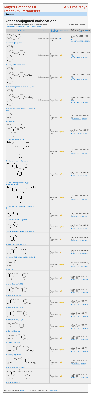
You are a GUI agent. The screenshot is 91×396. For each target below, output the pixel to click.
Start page (10, 14)
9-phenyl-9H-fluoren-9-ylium (15, 65)
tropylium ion (10, 121)
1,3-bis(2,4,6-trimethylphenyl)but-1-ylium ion (21, 257)
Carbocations (36, 27)
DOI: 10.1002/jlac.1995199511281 (80, 40)
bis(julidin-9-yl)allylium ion (15, 382)
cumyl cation (10, 269)
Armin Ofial (22, 390)
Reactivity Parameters (54, 31)
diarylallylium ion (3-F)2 (14, 295)
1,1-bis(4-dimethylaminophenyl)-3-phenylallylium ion (18, 183)
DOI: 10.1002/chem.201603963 (79, 57)
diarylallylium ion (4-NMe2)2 (15, 367)
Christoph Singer (53, 390)
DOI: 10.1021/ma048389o (79, 241)
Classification (64, 31)
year (80, 32)
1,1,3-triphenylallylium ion (15, 139)
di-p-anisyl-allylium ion (13, 354)
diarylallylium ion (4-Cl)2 (14, 319)
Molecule (21, 31)
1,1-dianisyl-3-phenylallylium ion (17, 161)
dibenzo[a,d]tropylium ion (14, 43)
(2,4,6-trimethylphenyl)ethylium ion (18, 244)
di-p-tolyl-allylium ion (13, 342)
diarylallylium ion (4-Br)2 (14, 307)
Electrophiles (11, 27)
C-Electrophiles (23, 27)
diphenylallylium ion (13, 331)
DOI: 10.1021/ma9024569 (79, 266)
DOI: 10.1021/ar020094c (79, 119)
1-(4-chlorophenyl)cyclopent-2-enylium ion (20, 231)
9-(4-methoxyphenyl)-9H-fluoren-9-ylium (20, 87)
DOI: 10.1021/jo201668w (79, 280)
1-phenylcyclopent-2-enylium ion (17, 220)
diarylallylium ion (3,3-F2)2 (15, 284)
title (86, 30)
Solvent (43, 31)
